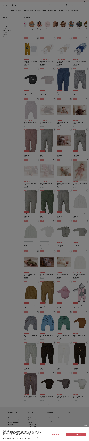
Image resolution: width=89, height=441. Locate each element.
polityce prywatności (11, 433)
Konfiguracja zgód (56, 434)
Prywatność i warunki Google (14, 434)
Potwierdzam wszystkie (76, 434)
